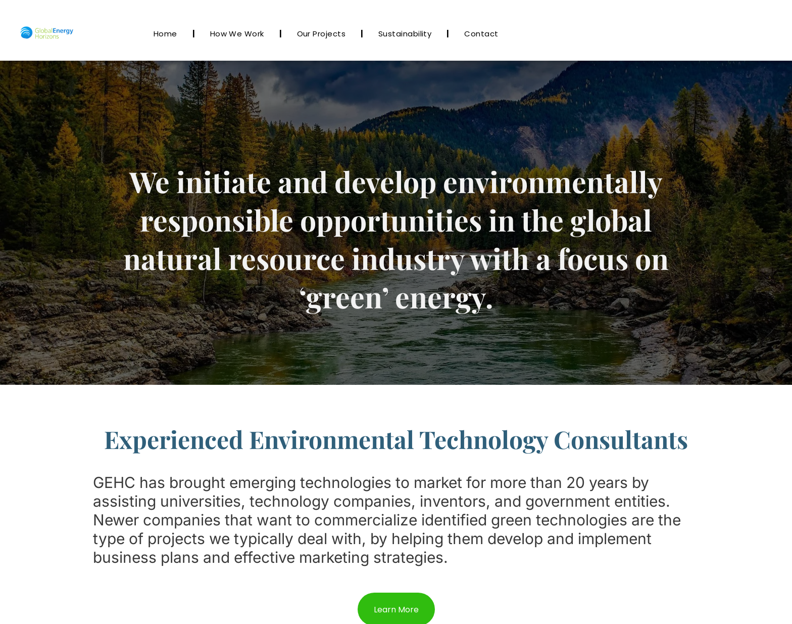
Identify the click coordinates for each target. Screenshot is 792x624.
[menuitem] (166, 33)
